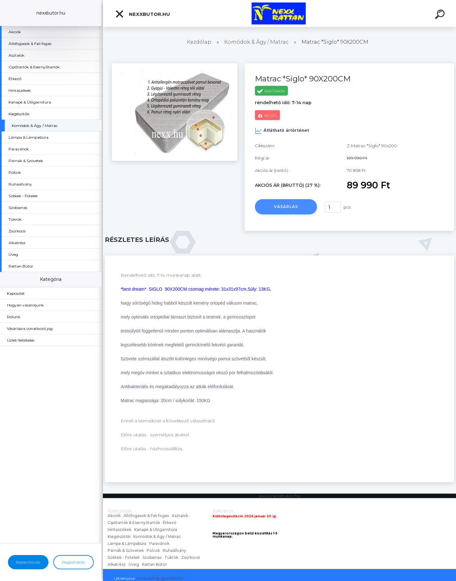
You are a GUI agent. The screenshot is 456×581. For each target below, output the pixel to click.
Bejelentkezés (28, 562)
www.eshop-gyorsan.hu (159, 578)
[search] (440, 15)
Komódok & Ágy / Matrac (256, 42)
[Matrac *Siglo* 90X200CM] (175, 65)
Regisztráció (73, 562)
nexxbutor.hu (142, 14)
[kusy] (333, 207)
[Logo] (279, 13)
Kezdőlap (199, 42)
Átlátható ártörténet (282, 130)
